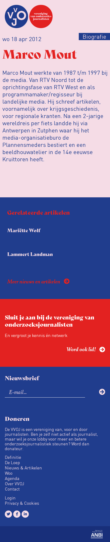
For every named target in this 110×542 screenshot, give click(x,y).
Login (10, 497)
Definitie (13, 457)
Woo (8, 473)
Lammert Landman (30, 253)
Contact (12, 489)
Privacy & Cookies (22, 503)
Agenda (12, 478)
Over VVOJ (14, 483)
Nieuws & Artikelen (23, 467)
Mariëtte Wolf (23, 230)
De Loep (12, 462)
